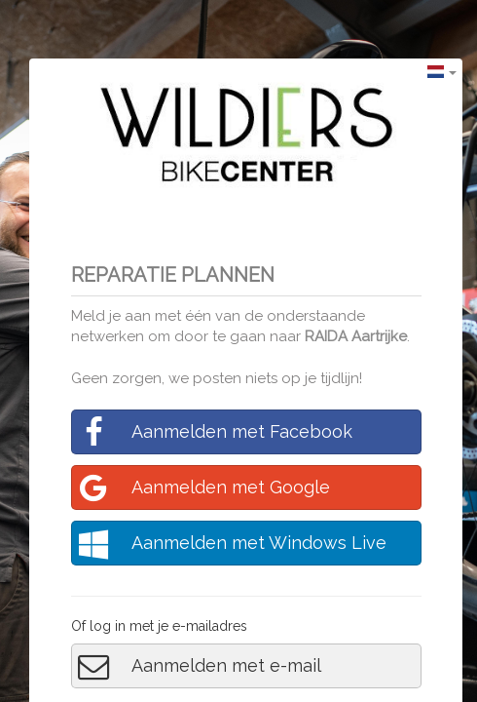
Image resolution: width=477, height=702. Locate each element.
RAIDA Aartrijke (356, 336)
